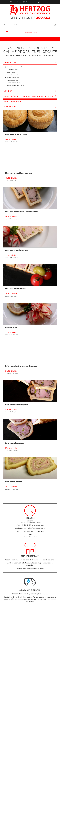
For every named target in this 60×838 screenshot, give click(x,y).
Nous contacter (31, 2)
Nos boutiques (17, 2)
